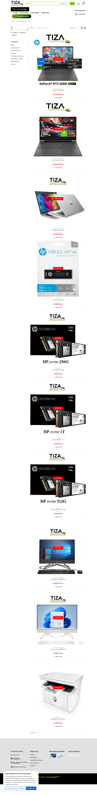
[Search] (72, 3)
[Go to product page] (58, 59)
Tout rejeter (20, 788)
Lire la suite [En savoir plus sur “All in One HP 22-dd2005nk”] (58, 586)
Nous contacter (34, 763)
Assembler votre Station (36, 760)
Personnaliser (10, 788)
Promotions (45, 13)
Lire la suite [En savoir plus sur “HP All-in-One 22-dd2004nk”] (58, 656)
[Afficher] (77, 27)
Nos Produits (24, 13)
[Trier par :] (42, 27)
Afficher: (72, 28)
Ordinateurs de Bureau (58, 578)
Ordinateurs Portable (58, 89)
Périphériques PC (15, 61)
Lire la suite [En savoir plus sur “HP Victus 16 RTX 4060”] (58, 167)
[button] (81, 27)
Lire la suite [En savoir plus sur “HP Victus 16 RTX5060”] (58, 97)
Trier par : (32, 28)
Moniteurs (13, 53)
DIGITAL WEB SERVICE (52, 777)
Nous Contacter (80, 10)
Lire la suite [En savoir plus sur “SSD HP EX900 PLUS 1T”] (58, 447)
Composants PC (15, 48)
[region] (21, 781)
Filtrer (14, 35)
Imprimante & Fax (58, 717)
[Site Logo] (17, 3)
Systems (13, 64)
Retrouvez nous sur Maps (19, 767)
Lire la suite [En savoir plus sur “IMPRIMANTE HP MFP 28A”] (58, 726)
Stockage (58, 298)
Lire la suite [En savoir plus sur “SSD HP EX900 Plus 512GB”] (58, 517)
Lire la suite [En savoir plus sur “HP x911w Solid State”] (58, 307)
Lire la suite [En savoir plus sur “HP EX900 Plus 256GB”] (58, 377)
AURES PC (32, 765)
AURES (12, 45)
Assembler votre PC (23, 16)
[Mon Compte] (78, 3)
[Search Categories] (65, 3)
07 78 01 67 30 (80, 14)
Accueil (15, 13)
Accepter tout (31, 788)
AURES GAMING (35, 13)
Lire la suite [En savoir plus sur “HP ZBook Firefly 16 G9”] (58, 237)
